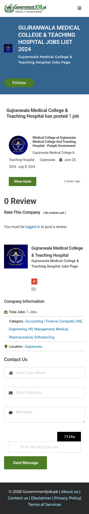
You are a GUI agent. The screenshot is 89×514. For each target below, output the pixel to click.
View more (22, 181)
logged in (32, 227)
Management (44, 329)
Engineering (18, 329)
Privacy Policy (67, 498)
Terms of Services (44, 504)
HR (30, 329)
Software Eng (44, 337)
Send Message (25, 462)
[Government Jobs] (24, 8)
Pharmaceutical (21, 337)
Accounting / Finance (42, 321)
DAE (79, 321)
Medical (62, 329)
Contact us (18, 498)
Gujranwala (33, 346)
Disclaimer (41, 498)
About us (70, 491)
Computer (66, 321)
